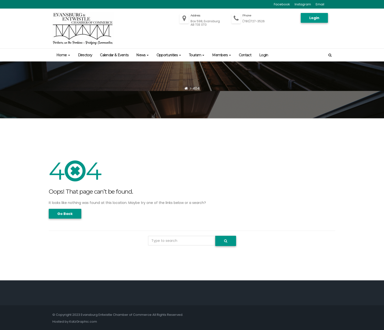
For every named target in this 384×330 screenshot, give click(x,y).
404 (196, 88)
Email (320, 4)
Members (221, 55)
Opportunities (168, 55)
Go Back (65, 213)
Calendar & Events (114, 55)
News (142, 55)
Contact (245, 55)
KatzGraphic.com (83, 321)
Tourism (196, 55)
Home (63, 55)
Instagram (303, 4)
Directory (85, 55)
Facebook (282, 4)
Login (314, 17)
